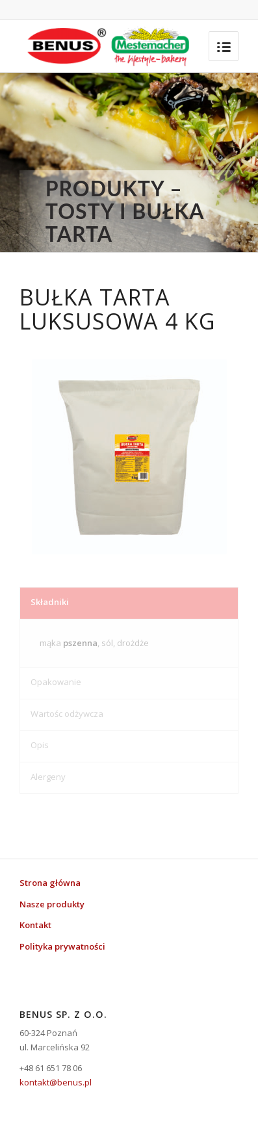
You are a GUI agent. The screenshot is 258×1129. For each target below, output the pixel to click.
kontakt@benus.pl (55, 1082)
